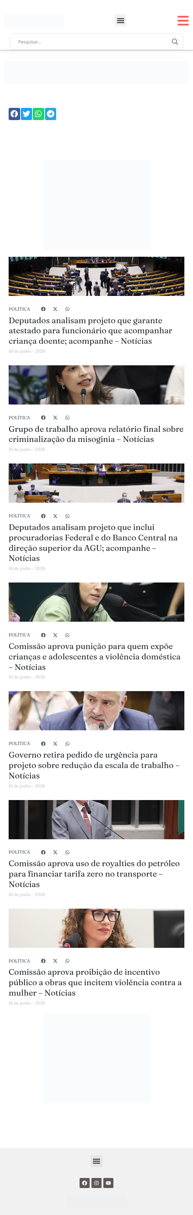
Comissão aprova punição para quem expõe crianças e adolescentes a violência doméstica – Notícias (94, 656)
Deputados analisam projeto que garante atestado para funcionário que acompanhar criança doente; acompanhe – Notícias (90, 330)
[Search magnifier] (175, 42)
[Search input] (93, 42)
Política (19, 309)
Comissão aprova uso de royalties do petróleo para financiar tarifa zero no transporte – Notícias (94, 873)
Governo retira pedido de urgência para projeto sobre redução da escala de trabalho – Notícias (94, 765)
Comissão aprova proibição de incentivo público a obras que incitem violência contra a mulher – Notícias (95, 982)
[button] (120, 20)
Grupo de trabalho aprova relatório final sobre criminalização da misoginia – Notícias (96, 434)
